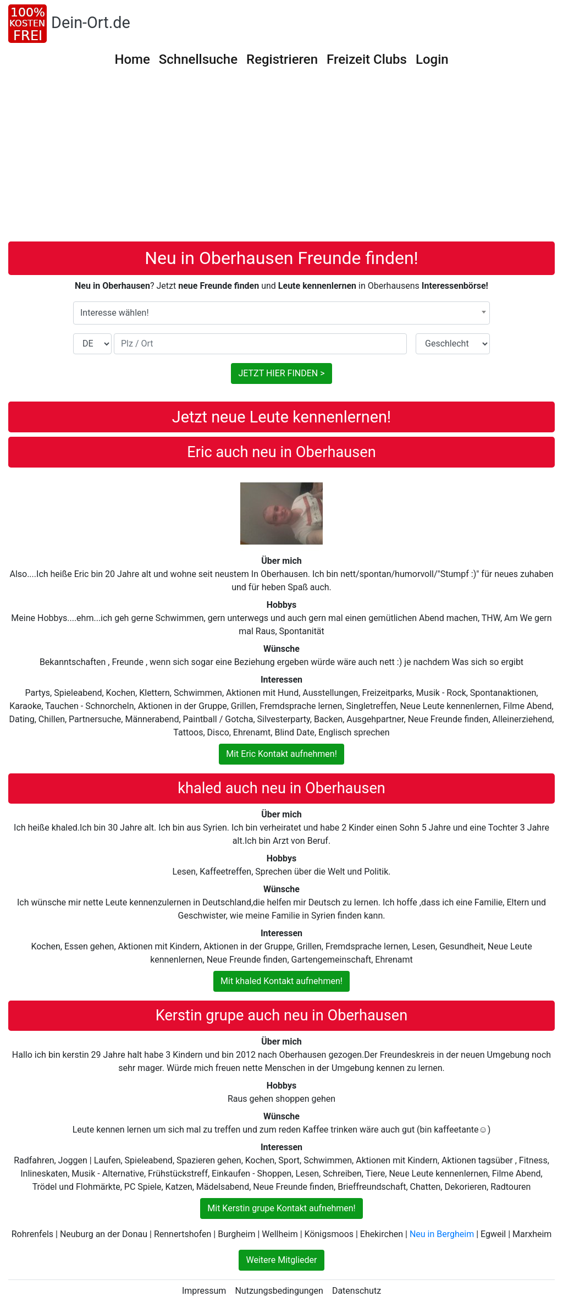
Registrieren (282, 59)
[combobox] (281, 313)
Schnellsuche (198, 59)
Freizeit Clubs (367, 59)
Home (132, 59)
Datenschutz (356, 1290)
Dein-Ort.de (90, 22)
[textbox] (281, 313)
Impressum (204, 1290)
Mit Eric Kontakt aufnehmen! (281, 754)
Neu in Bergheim (442, 1234)
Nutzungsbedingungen (279, 1290)
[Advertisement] (281, 159)
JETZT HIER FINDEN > (281, 373)
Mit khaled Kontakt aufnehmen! (281, 981)
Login (432, 59)
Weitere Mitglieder (281, 1260)
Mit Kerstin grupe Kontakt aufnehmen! (281, 1208)
